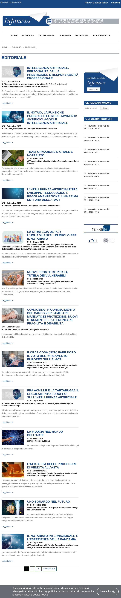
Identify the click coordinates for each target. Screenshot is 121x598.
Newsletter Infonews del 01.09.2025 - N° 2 (96, 139)
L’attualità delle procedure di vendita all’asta (52, 465)
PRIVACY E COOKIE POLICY (96, 3)
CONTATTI (115, 3)
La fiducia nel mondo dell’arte (45, 433)
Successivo (48, 569)
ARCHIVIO (65, 35)
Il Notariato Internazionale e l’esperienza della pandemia (52, 537)
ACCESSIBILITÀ (101, 35)
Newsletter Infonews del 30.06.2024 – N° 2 (96, 175)
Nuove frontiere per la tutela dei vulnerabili (47, 273)
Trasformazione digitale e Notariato (50, 153)
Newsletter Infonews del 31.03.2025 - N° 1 (96, 151)
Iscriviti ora (93, 89)
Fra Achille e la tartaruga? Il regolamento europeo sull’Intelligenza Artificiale (53, 394)
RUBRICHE (28, 35)
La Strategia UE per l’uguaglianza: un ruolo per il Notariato (52, 235)
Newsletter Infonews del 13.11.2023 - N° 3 (96, 210)
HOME (14, 35)
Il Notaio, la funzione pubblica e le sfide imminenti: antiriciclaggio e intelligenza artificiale (52, 118)
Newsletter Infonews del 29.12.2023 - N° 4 (96, 199)
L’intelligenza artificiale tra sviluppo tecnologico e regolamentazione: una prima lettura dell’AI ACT (52, 194)
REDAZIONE (81, 35)
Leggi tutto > (7, 103)
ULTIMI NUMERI (47, 35)
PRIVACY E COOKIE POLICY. (35, 594)
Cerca (105, 108)
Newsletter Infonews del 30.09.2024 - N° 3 (96, 163)
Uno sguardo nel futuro (48, 501)
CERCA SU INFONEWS (98, 102)
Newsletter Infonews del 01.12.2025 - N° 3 (96, 127)
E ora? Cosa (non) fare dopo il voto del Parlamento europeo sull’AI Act (51, 356)
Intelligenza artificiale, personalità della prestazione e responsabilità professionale (52, 73)
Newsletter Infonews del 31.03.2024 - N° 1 (96, 187)
